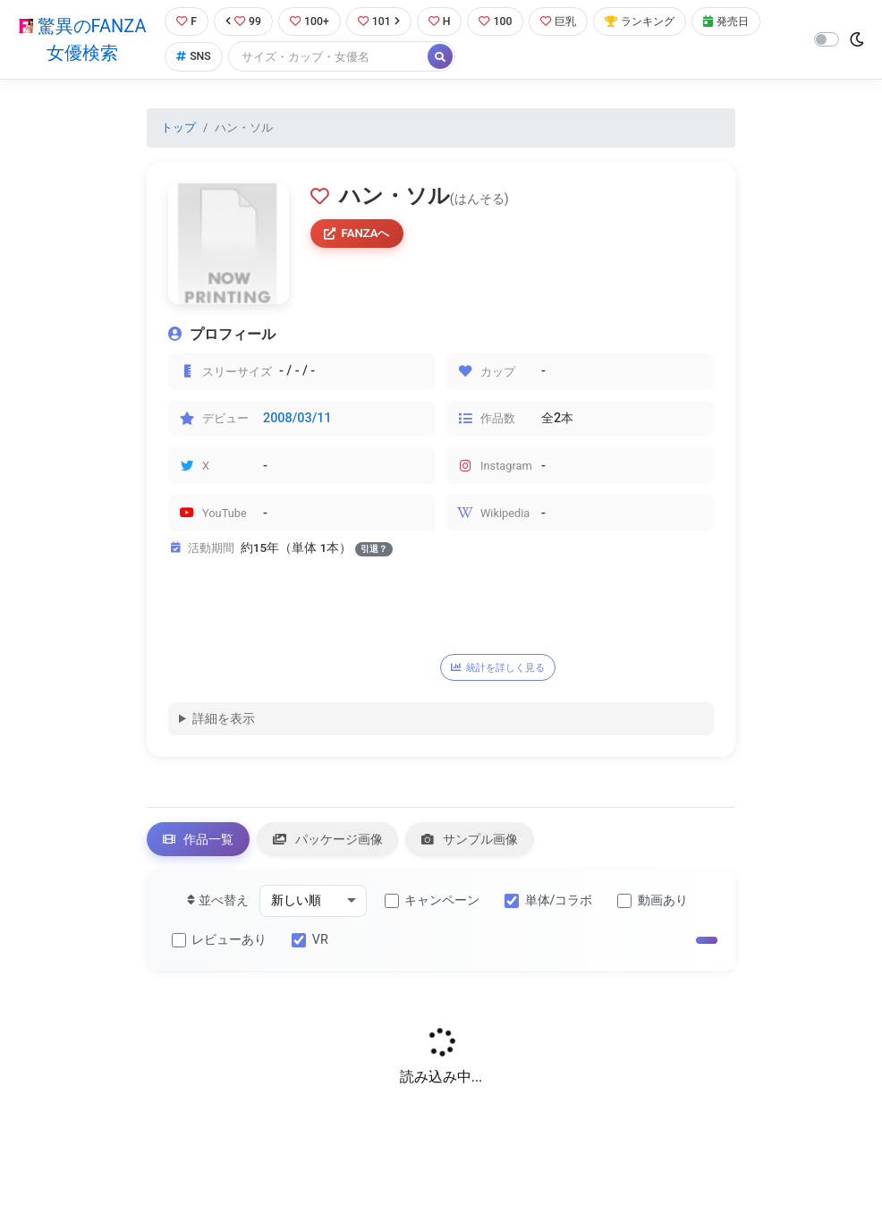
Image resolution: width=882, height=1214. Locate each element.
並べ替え (218, 905)
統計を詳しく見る (503, 668)
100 (501, 22)
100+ (310, 22)
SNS (191, 57)
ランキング (652, 22)
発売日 (741, 22)
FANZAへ (359, 235)
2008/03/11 (297, 419)
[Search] (327, 58)
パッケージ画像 (334, 842)
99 (242, 22)
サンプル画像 (481, 842)
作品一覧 (200, 842)
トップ (178, 128)
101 (381, 22)
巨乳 (566, 22)
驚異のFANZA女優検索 (81, 40)
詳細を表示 (223, 720)
